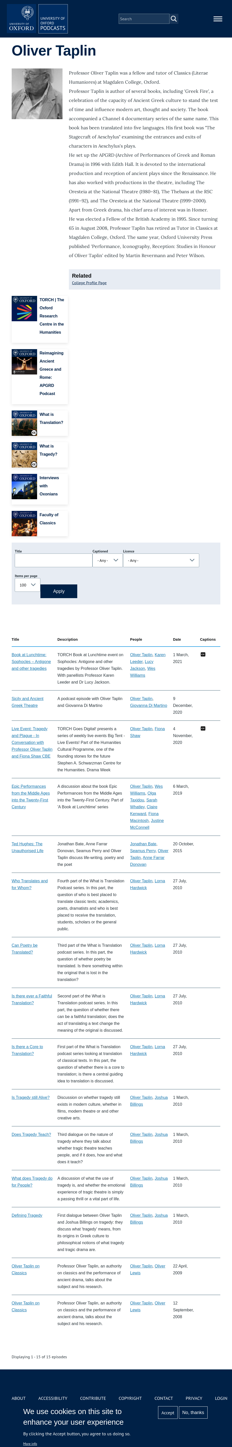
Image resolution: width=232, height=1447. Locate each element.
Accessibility (52, 1398)
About (19, 1398)
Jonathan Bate (143, 844)
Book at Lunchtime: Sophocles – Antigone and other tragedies (31, 662)
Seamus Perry (143, 851)
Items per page (26, 576)
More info (30, 1443)
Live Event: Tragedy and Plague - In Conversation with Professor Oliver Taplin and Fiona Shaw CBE (32, 742)
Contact (163, 1398)
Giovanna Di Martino (148, 705)
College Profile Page (89, 282)
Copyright (130, 1398)
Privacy (194, 1398)
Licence (128, 551)
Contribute (93, 1398)
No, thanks (193, 1412)
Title (18, 551)
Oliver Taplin (141, 655)
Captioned (100, 551)
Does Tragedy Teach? (31, 1134)
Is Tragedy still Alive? (31, 1097)
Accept (167, 1413)
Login (221, 1398)
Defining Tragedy (27, 1215)
